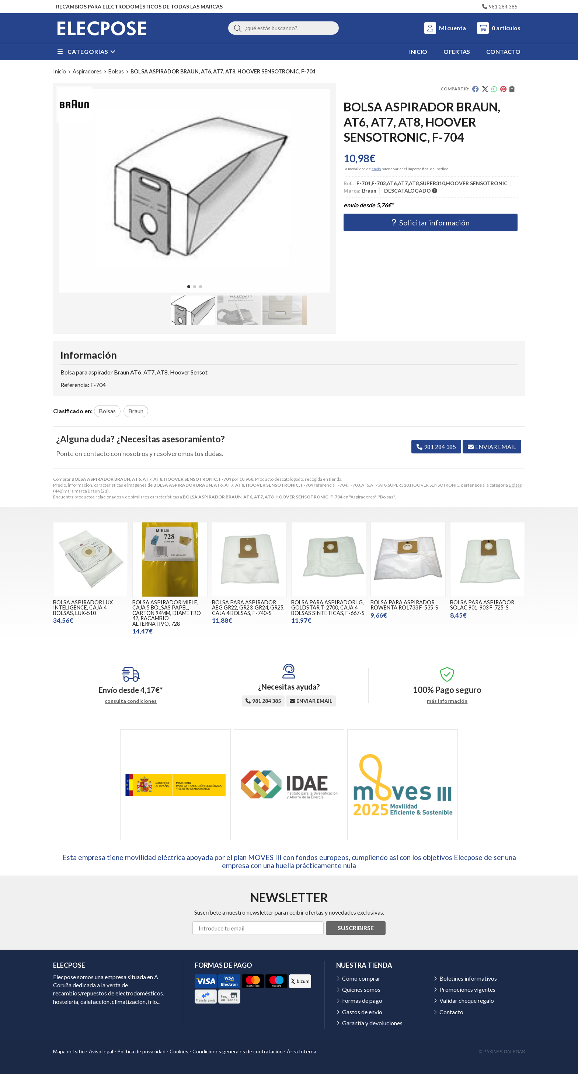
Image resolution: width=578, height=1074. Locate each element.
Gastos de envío (362, 1011)
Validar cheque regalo (466, 1000)
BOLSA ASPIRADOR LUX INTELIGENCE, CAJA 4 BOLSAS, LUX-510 (83, 607)
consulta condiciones (131, 701)
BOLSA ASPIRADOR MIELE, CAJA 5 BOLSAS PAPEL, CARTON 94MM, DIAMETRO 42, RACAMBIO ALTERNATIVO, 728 (166, 613)
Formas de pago (362, 1000)
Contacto (451, 1011)
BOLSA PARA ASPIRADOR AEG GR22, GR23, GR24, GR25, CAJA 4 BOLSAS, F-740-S (248, 607)
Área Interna (301, 1051)
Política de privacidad (141, 1051)
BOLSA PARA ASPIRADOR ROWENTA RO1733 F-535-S (404, 605)
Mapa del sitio (69, 1051)
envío (376, 168)
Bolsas (515, 485)
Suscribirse (356, 927)
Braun (94, 491)
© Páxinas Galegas (502, 1051)
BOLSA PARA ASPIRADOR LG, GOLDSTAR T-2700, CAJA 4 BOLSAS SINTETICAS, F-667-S (328, 607)
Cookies (179, 1051)
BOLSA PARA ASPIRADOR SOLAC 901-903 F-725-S (482, 605)
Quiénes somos (361, 989)
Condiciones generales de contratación (237, 1051)
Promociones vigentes (467, 989)
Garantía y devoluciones (372, 1022)
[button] (188, 286)
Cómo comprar (361, 978)
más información (447, 701)
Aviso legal (101, 1051)
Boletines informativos (468, 978)
